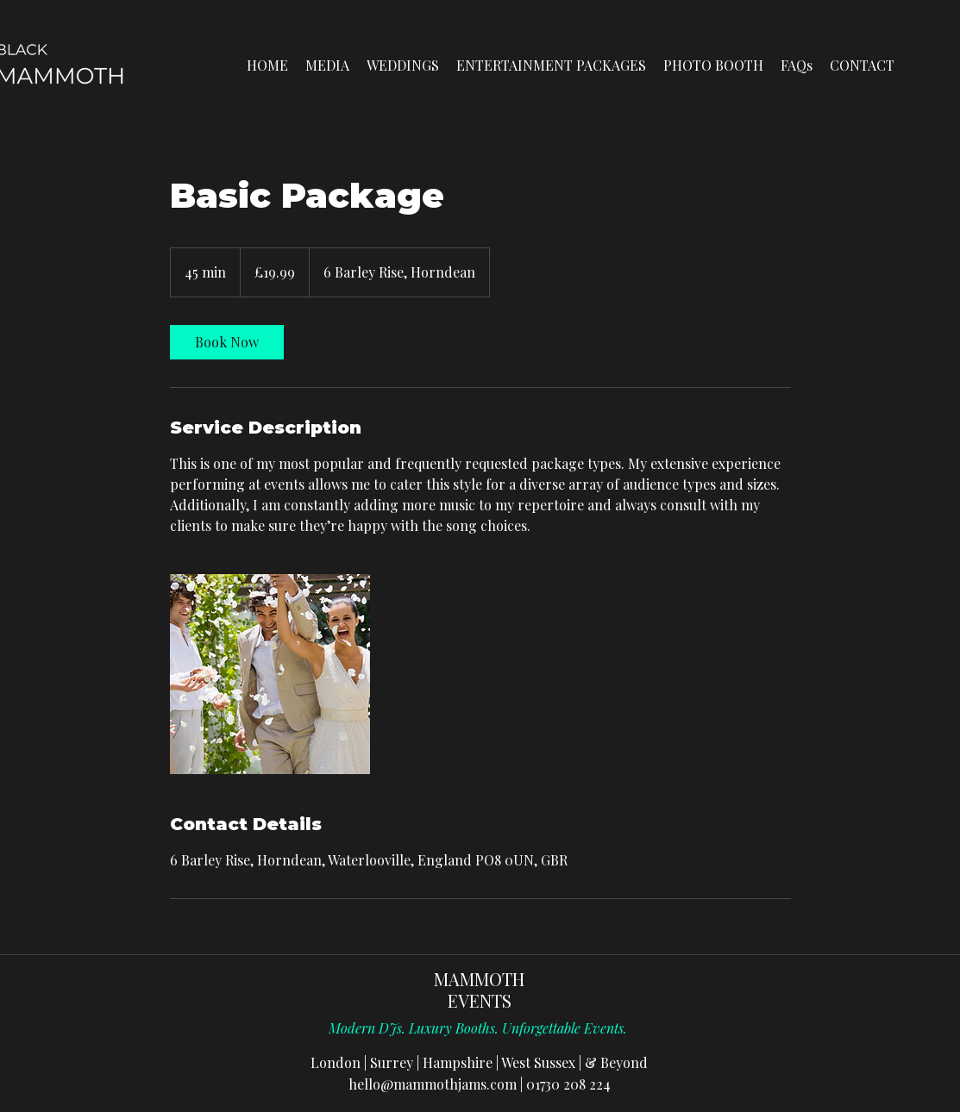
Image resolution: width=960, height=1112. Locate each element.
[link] (227, 342)
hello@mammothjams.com (432, 1084)
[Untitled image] (270, 674)
